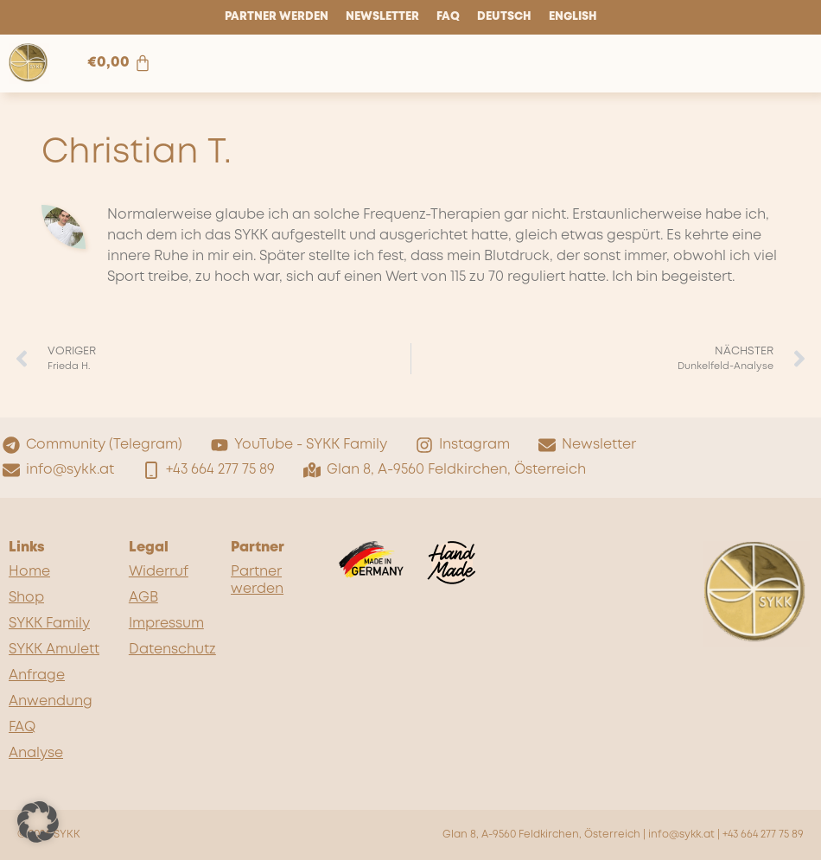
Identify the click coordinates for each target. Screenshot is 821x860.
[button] (38, 822)
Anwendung (50, 701)
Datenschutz (171, 649)
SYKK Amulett (54, 649)
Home (29, 571)
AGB (143, 597)
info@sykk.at (681, 834)
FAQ (448, 17)
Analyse (36, 753)
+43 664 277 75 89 (763, 834)
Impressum (166, 623)
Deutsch (504, 17)
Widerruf (158, 571)
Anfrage (37, 675)
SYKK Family (49, 623)
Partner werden (276, 17)
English (573, 17)
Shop (26, 597)
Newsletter (382, 17)
